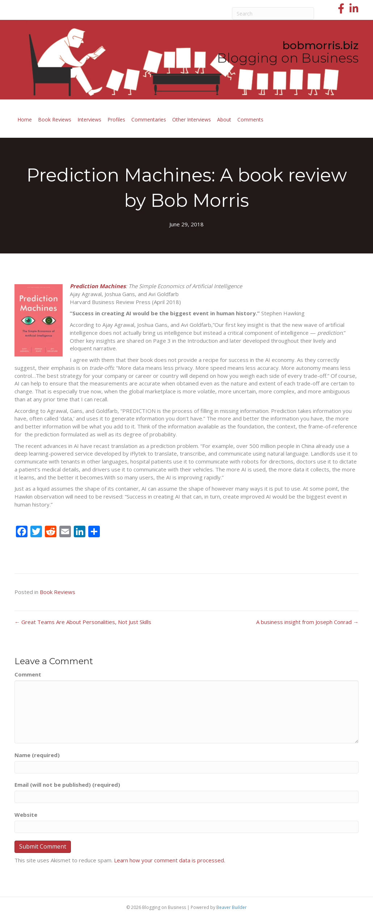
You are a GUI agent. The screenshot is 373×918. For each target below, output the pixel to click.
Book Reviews (54, 119)
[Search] (273, 13)
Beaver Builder (231, 907)
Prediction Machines (98, 286)
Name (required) (37, 755)
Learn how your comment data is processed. (169, 860)
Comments (250, 119)
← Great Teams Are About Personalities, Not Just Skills (82, 621)
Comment (27, 674)
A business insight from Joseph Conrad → (307, 621)
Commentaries (148, 119)
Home (24, 119)
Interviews (89, 119)
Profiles (116, 119)
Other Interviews (191, 119)
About (224, 119)
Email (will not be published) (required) (67, 784)
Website (25, 814)
